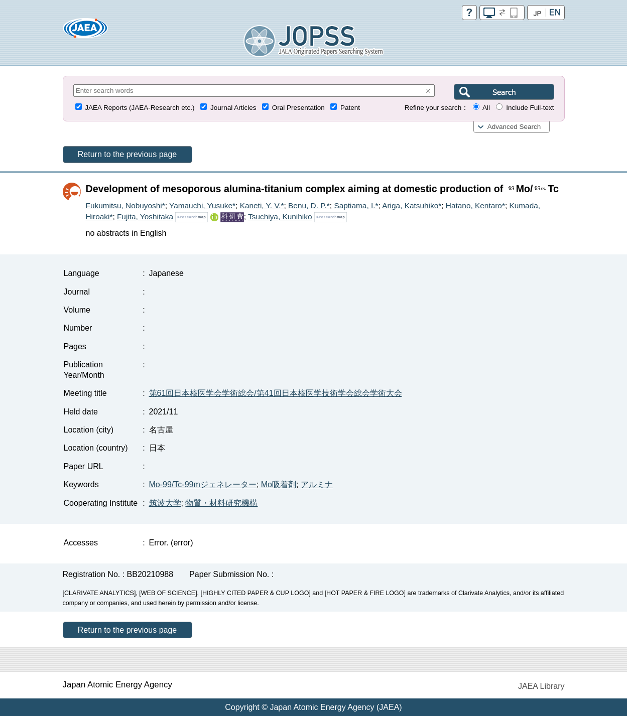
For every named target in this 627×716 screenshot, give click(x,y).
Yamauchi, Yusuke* (202, 205)
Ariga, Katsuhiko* (411, 205)
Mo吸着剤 (278, 484)
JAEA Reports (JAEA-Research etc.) (139, 107)
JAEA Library (541, 686)
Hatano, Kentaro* (475, 205)
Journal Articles (233, 107)
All (486, 107)
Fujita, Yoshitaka (145, 216)
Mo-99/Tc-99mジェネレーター (203, 484)
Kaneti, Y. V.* (262, 205)
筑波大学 (165, 503)
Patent (350, 107)
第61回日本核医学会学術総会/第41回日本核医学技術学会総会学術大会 (275, 393)
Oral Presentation (298, 107)
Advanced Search (514, 126)
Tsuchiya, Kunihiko (280, 216)
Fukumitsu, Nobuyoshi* (125, 205)
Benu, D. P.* (309, 205)
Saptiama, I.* (356, 205)
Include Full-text (530, 107)
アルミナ (317, 484)
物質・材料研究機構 (221, 503)
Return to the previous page (127, 154)
